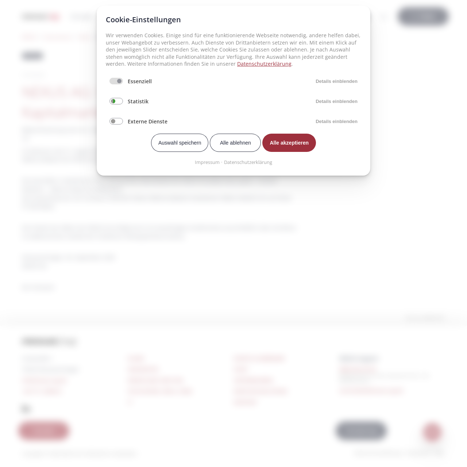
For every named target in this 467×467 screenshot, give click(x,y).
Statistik (138, 101)
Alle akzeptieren (289, 143)
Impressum (207, 162)
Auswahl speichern (179, 143)
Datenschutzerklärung (264, 63)
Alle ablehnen (235, 143)
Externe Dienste (147, 121)
